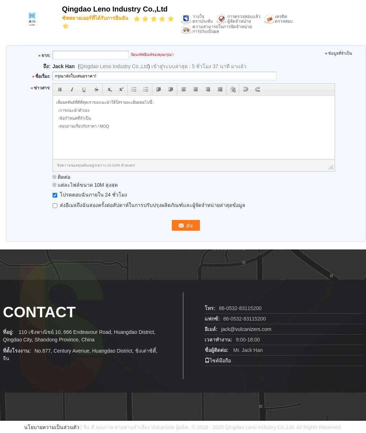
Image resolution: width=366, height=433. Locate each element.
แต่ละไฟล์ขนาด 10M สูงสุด (85, 185)
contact (39, 312)
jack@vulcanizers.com (246, 329)
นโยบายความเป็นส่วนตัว (51, 427)
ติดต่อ (61, 177)
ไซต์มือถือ (218, 360)
